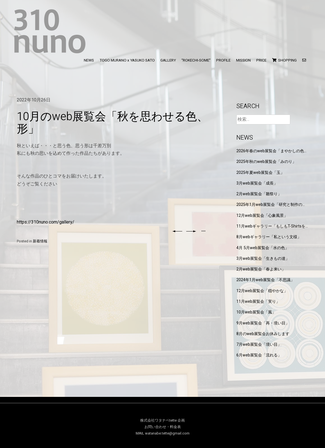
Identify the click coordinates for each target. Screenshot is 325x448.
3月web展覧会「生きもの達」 (262, 258)
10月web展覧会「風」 (256, 312)
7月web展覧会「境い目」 (259, 344)
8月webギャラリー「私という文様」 (268, 237)
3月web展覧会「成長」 (257, 183)
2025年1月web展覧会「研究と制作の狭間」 (271, 204)
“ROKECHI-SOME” (196, 60)
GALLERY (168, 60)
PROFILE (223, 60)
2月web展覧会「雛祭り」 (259, 194)
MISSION (243, 60)
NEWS (89, 60)
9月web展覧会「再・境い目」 (262, 323)
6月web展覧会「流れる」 (259, 355)
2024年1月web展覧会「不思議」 (265, 280)
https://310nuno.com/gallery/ (45, 222)
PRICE (261, 60)
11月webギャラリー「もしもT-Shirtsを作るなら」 (270, 226)
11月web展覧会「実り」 (258, 301)
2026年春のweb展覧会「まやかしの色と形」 (272, 151)
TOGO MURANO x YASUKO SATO (127, 60)
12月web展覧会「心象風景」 (262, 215)
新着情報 (40, 241)
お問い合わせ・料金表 (162, 426)
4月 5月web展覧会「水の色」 (262, 247)
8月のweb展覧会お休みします (262, 333)
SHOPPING (284, 60)
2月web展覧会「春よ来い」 (260, 269)
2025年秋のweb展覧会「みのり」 (266, 161)
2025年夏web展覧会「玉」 (260, 172)
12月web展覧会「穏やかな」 (262, 290)
